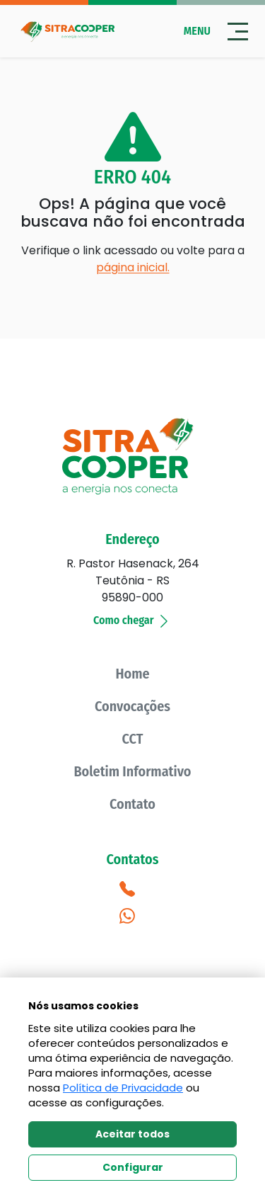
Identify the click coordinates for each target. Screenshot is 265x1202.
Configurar (132, 1167)
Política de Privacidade (123, 1087)
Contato (132, 803)
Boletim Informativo (132, 771)
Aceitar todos (132, 1134)
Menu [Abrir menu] (216, 31)
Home (132, 673)
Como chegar (132, 620)
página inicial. (133, 267)
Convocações (132, 706)
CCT (132, 738)
